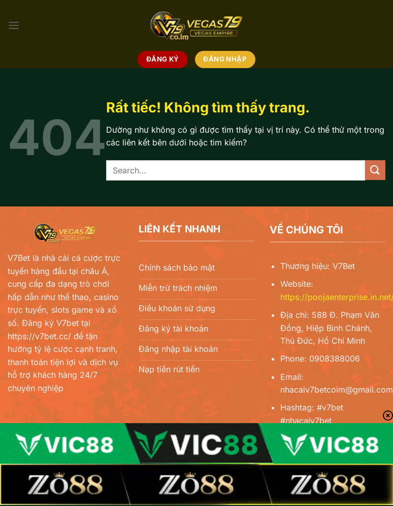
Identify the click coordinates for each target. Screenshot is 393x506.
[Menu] (14, 25)
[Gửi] (375, 170)
